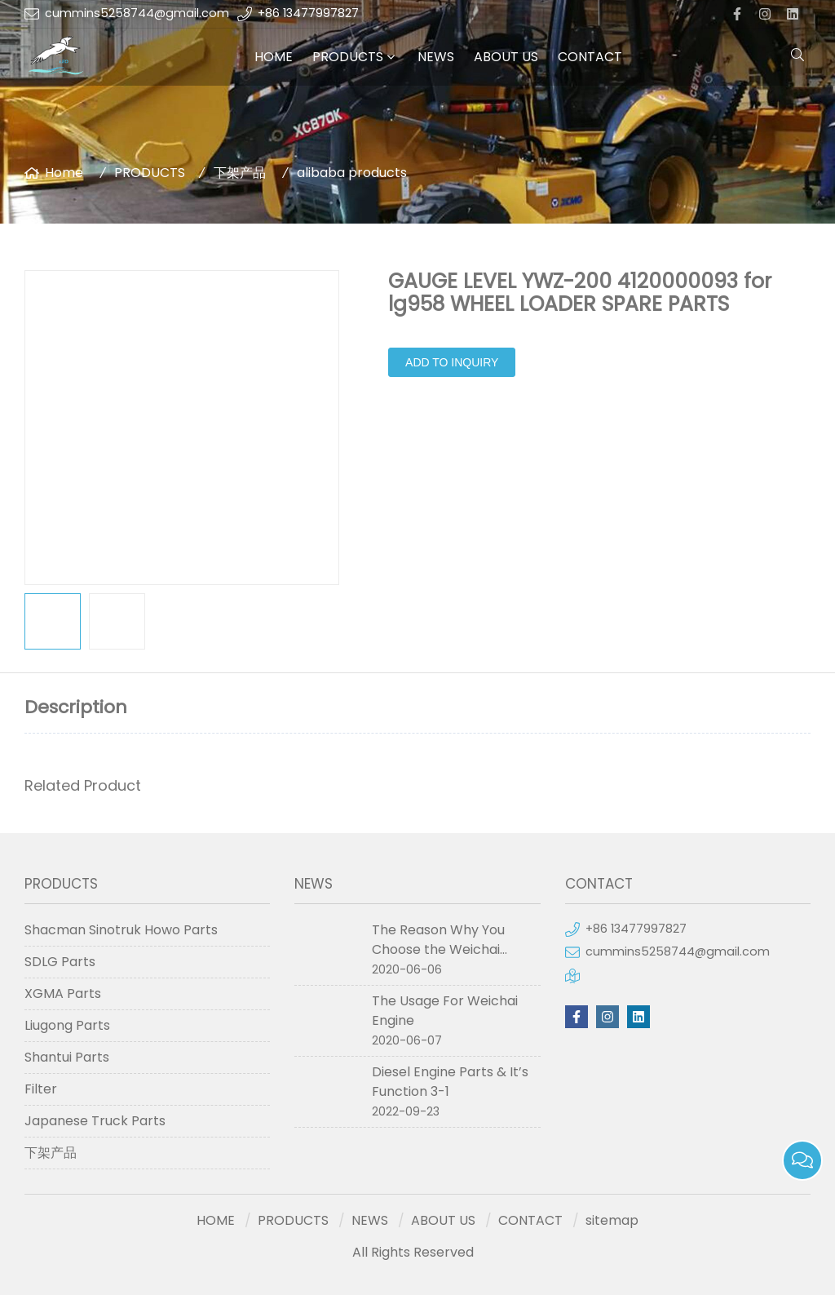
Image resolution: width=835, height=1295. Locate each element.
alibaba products (352, 172)
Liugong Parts (67, 1025)
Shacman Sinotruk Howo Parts (121, 929)
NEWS (436, 56)
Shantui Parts (66, 1057)
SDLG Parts (59, 961)
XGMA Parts (62, 993)
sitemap (611, 1220)
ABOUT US (506, 56)
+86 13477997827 (308, 13)
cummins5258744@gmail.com (137, 13)
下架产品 (240, 172)
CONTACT (590, 56)
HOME (273, 56)
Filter (40, 1089)
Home (64, 172)
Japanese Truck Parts (95, 1120)
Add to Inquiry (451, 362)
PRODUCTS (347, 56)
